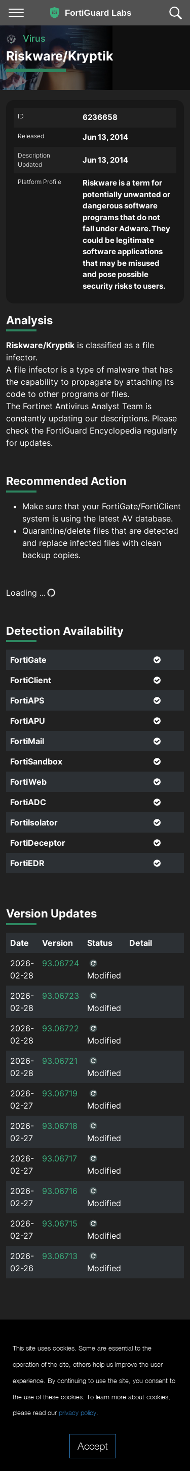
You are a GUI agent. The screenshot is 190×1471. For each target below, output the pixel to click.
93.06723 (60, 996)
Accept (93, 1445)
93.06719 (60, 1093)
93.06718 (60, 1126)
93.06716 (60, 1191)
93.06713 (60, 1256)
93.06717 (59, 1158)
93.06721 (60, 1061)
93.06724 (60, 963)
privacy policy (77, 1413)
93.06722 (60, 1028)
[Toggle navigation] (16, 13)
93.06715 (60, 1223)
